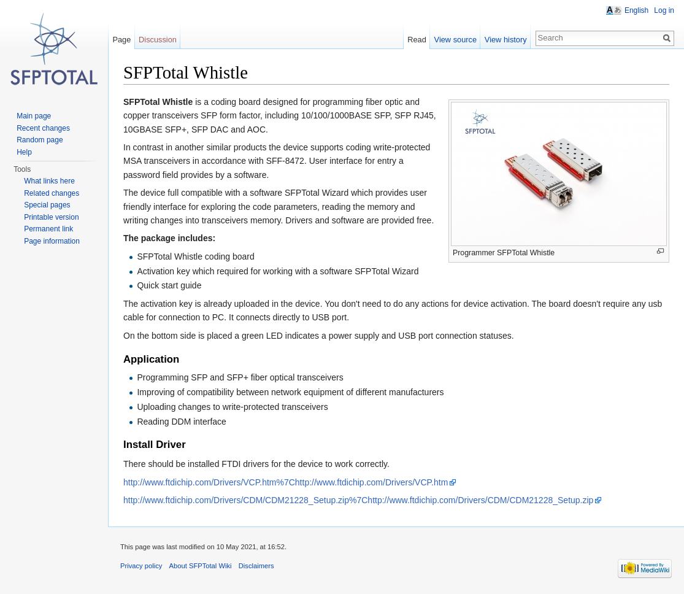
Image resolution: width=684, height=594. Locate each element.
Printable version (51, 217)
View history (506, 39)
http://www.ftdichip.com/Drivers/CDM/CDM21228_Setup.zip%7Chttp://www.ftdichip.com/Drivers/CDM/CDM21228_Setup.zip (358, 500)
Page (121, 39)
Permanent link (48, 229)
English (636, 10)
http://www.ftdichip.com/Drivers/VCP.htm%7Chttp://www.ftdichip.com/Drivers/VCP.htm (285, 482)
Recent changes (43, 128)
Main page (34, 116)
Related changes (51, 193)
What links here (49, 181)
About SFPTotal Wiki (200, 565)
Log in (664, 10)
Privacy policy (141, 565)
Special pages (47, 205)
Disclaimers (256, 565)
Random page (40, 140)
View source (455, 39)
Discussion (158, 39)
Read (416, 39)
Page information (52, 241)
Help (24, 152)
